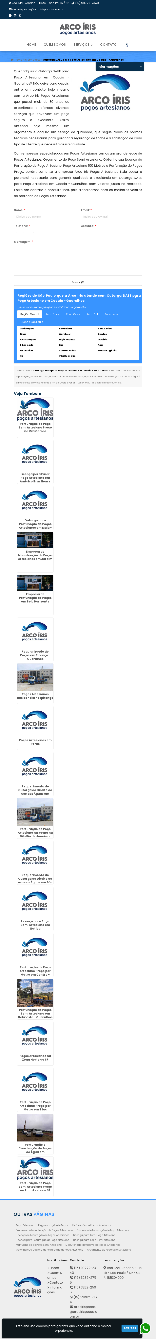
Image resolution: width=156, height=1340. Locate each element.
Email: (86, 211)
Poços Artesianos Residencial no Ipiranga (35, 697)
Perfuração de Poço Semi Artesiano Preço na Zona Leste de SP (35, 1187)
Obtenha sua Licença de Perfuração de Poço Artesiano (49, 1250)
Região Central (29, 315)
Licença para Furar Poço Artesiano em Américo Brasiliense (35, 479)
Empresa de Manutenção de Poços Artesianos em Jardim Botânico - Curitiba (35, 558)
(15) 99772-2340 (87, 3)
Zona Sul (92, 315)
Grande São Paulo (31, 323)
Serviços (83, 44)
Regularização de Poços (53, 1226)
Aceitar (130, 1328)
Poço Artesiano (25, 1226)
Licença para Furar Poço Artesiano (94, 1236)
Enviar (78, 283)
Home (31, 44)
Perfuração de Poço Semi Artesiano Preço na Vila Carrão (35, 428)
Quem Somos (55, 44)
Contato (108, 44)
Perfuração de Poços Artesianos (92, 1226)
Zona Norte (52, 315)
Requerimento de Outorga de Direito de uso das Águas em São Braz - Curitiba (35, 881)
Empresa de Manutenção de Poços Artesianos (44, 1231)
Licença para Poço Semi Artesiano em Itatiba (35, 926)
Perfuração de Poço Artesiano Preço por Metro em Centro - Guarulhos (35, 973)
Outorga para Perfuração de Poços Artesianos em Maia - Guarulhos (35, 526)
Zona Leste (111, 315)
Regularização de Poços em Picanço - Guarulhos (35, 656)
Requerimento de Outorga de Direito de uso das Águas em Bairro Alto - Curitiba (35, 792)
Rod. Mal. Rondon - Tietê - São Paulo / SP (40, 3)
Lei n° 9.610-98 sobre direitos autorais (99, 383)
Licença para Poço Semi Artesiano (94, 1241)
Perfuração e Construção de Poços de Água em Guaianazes (35, 1151)
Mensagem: (23, 243)
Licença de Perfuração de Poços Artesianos (42, 1236)
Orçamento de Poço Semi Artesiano (109, 1250)
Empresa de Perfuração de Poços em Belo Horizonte (35, 599)
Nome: (19, 211)
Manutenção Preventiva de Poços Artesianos (92, 1246)
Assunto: (88, 227)
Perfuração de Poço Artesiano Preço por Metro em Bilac (35, 1106)
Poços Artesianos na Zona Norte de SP (35, 1059)
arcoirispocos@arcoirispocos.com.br (37, 9)
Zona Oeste (73, 315)
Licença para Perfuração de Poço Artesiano (42, 1241)
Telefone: (22, 227)
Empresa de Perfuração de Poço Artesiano (103, 1231)
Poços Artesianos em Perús (35, 743)
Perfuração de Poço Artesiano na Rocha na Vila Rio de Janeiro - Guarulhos (35, 835)
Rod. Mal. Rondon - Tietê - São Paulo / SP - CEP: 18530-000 (122, 1274)
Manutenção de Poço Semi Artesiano (39, 1246)
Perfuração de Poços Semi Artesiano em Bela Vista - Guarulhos (35, 1014)
